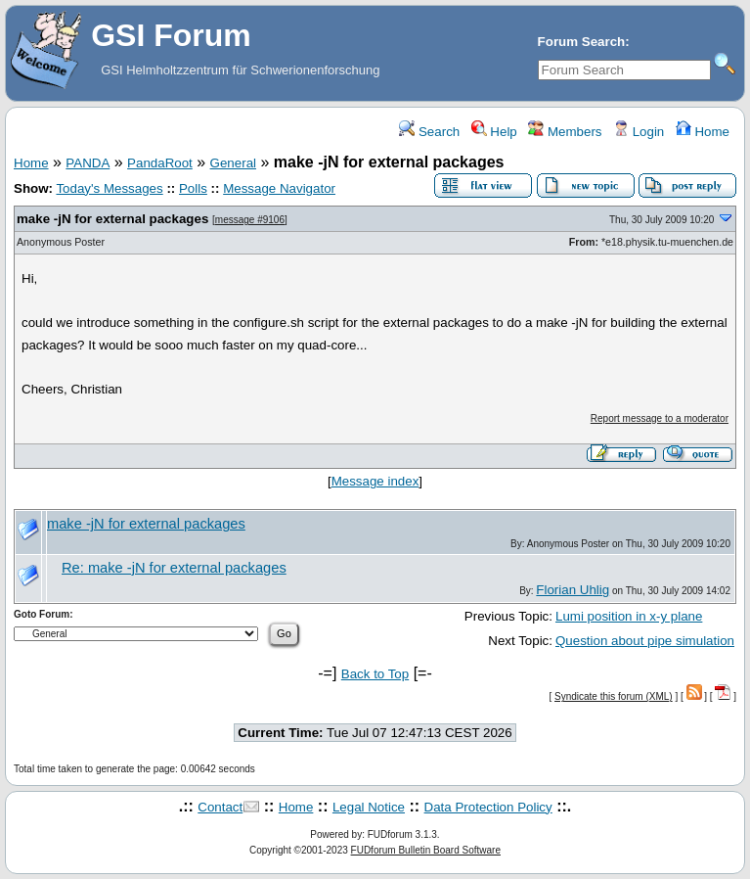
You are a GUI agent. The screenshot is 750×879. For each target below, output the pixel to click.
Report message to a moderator (659, 418)
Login (638, 131)
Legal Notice (368, 807)
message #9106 (250, 219)
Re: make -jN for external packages (174, 568)
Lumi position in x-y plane (628, 616)
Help (494, 131)
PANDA (88, 163)
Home (702, 131)
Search (429, 131)
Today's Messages (109, 188)
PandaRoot (160, 163)
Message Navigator (279, 188)
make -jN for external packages (112, 218)
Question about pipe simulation (644, 640)
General (233, 163)
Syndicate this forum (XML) (613, 696)
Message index (375, 481)
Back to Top (375, 674)
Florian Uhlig (572, 589)
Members (564, 131)
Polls (193, 188)
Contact (220, 807)
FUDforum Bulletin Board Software (426, 850)
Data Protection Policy (488, 807)
